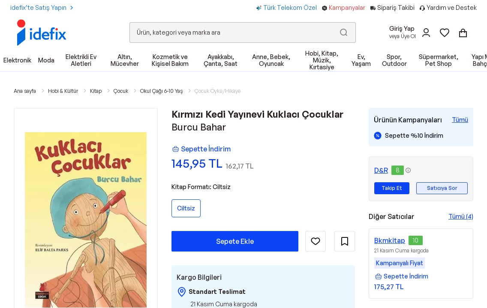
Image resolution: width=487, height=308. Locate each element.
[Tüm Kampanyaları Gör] (460, 120)
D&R (381, 170)
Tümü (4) (460, 216)
